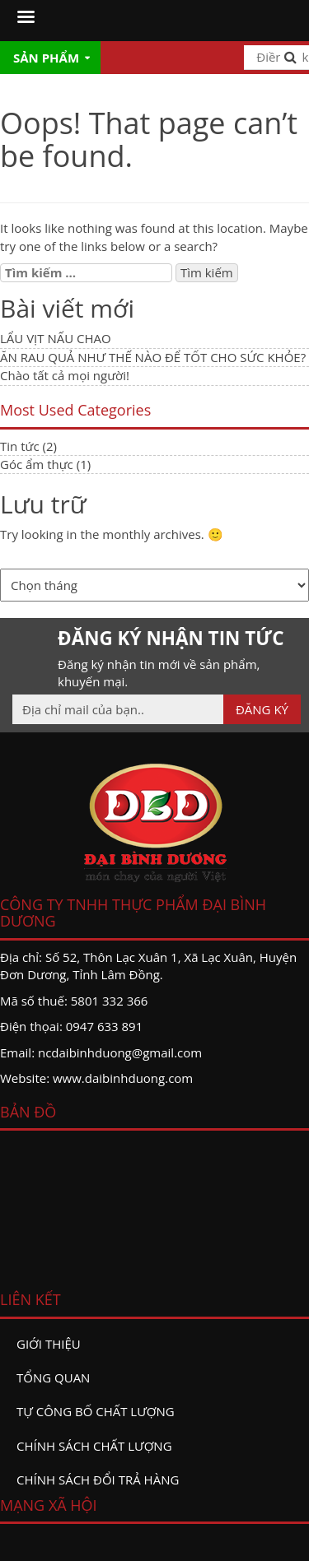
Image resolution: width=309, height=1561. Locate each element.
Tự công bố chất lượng (95, 1411)
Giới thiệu (48, 1344)
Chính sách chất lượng (94, 1446)
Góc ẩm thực (36, 464)
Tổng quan (53, 1377)
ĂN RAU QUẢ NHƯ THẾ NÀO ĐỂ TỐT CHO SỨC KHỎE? (153, 357)
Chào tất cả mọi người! (64, 375)
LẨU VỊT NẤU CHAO (55, 338)
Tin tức (20, 446)
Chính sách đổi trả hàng (97, 1479)
